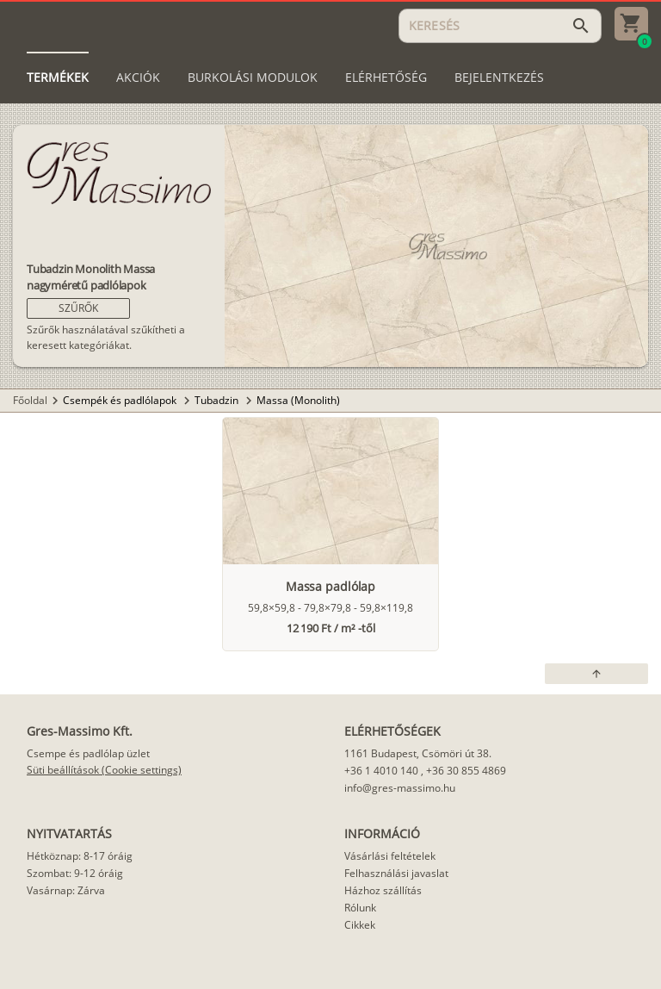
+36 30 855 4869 (466, 770)
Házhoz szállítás (383, 890)
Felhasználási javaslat (396, 873)
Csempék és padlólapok (121, 400)
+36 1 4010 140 (381, 770)
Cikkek (359, 924)
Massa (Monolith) (298, 400)
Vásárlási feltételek (390, 856)
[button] (78, 308)
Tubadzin (218, 400)
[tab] (57, 77)
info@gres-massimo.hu (399, 788)
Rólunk (360, 907)
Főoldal (30, 400)
